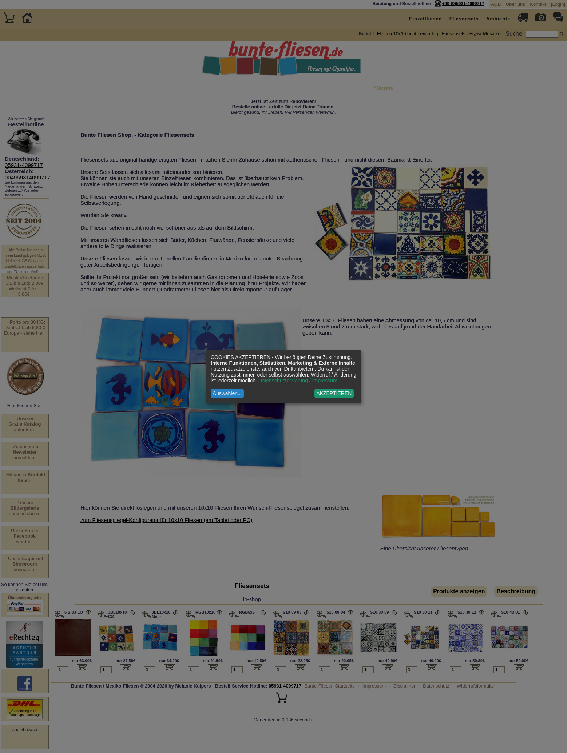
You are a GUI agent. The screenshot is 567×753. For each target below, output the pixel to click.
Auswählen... (227, 393)
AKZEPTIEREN (334, 393)
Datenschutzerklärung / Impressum (297, 380)
